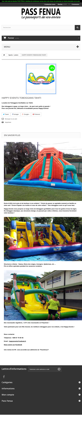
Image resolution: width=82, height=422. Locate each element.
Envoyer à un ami (11, 119)
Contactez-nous (50, 4)
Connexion (75, 4)
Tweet (6, 114)
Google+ (25, 114)
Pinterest (36, 114)
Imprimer (8, 122)
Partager (15, 114)
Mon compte (8, 394)
